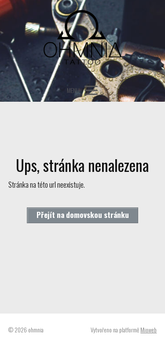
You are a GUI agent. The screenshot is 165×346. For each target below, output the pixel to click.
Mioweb (148, 329)
